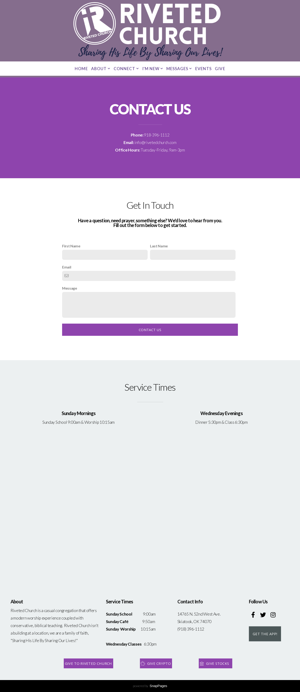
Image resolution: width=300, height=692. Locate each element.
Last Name (159, 246)
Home (81, 68)
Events (203, 68)
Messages (179, 68)
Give (220, 68)
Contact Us (150, 329)
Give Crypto (155, 663)
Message (69, 288)
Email (66, 267)
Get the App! (265, 633)
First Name (71, 246)
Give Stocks (215, 663)
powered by (150, 686)
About (100, 68)
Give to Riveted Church (88, 663)
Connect (126, 68)
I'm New (152, 68)
